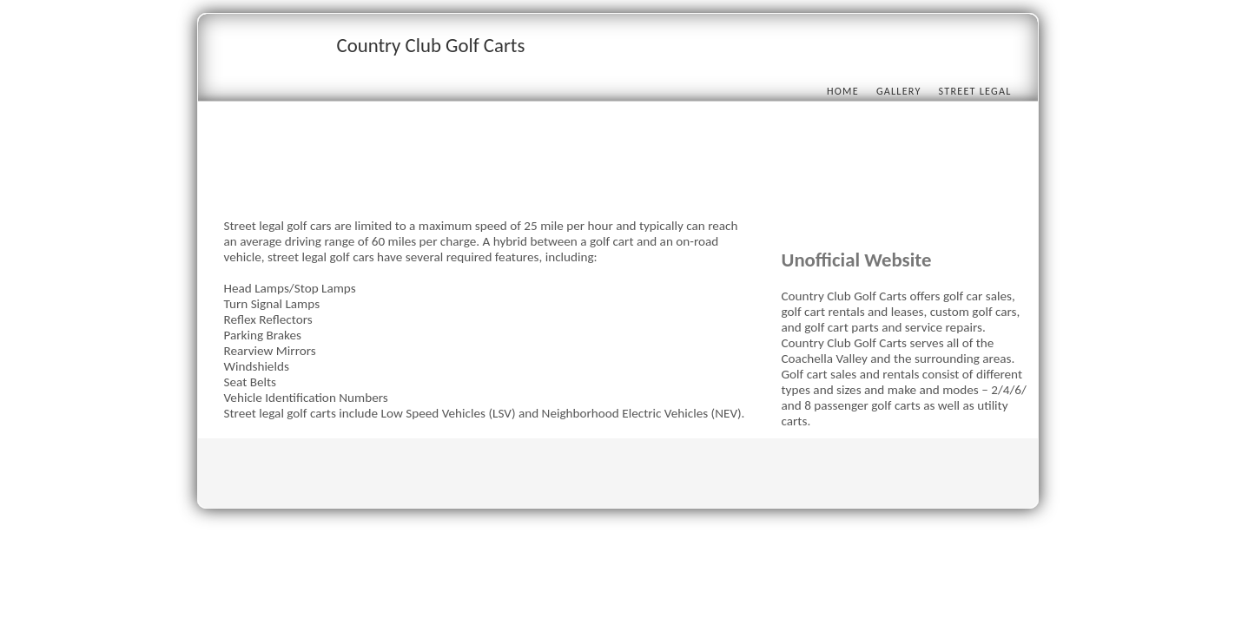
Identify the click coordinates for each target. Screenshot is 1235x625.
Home (843, 90)
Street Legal (975, 90)
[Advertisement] (540, 180)
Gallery (898, 90)
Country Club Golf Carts (431, 45)
